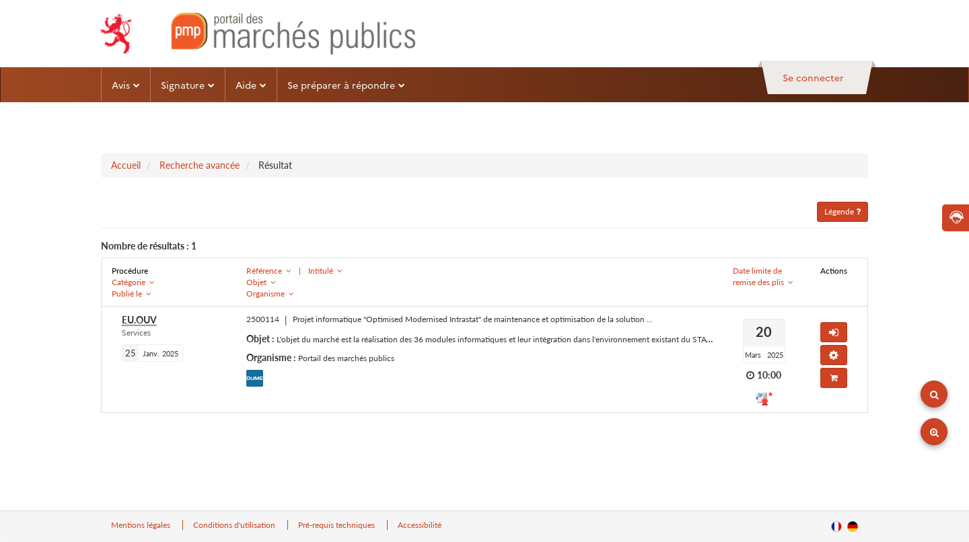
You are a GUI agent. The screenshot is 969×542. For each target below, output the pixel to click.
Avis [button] (126, 84)
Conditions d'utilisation (235, 525)
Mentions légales (141, 525)
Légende (842, 211)
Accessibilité (419, 525)
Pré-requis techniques (337, 525)
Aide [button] (251, 84)
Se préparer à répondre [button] (346, 84)
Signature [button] (188, 84)
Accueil (126, 165)
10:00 (769, 375)
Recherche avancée (199, 165)
